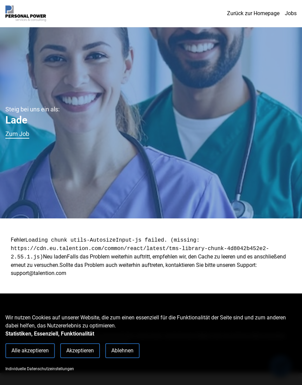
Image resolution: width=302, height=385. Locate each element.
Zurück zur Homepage (253, 13)
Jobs (291, 13)
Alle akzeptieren (30, 350)
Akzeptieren (80, 350)
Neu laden (55, 256)
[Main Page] (25, 13)
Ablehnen (122, 350)
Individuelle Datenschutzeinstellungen (39, 368)
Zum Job (17, 133)
